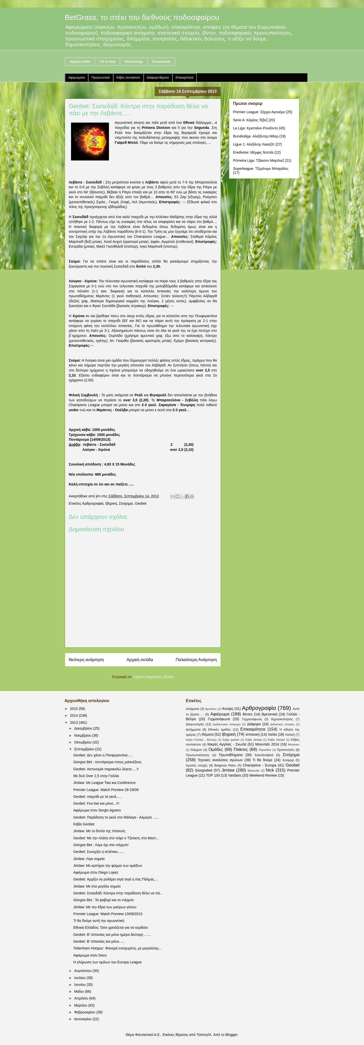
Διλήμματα (193, 729)
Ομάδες (216, 749)
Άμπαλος (211, 708)
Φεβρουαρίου (85, 1012)
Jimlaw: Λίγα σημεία (89, 859)
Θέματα (208, 734)
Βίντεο (248, 714)
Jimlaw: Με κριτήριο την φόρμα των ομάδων (107, 866)
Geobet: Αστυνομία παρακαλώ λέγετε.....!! (106, 769)
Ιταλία (272, 734)
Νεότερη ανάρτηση (86, 659)
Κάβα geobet (231, 739)
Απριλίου (81, 998)
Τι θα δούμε (262, 760)
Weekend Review (263, 775)
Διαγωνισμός (195, 724)
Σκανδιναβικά (264, 755)
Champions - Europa (260, 765)
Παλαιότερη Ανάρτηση (196, 659)
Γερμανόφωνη (252, 719)
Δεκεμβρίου (83, 728)
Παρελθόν (265, 749)
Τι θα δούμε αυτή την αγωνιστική (98, 921)
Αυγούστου (83, 971)
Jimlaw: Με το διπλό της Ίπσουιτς (99, 831)
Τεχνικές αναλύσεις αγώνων (220, 760)
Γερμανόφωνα (219, 719)
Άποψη (227, 709)
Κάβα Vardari (276, 739)
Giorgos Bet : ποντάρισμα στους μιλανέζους (107, 762)
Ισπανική (253, 734)
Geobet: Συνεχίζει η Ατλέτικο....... (99, 852)
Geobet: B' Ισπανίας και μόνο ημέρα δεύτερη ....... (112, 935)
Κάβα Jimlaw (253, 739)
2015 (74, 709)
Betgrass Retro (225, 765)
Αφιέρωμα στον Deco (90, 955)
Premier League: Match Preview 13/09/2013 (107, 914)
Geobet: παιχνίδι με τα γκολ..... (97, 797)
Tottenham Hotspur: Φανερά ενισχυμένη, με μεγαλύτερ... (117, 948)
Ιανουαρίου (83, 1019)
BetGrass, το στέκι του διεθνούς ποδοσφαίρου (142, 17)
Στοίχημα (126, 503)
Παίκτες (241, 749)
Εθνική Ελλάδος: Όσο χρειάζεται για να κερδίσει (110, 927)
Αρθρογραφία (92, 503)
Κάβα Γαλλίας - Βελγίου (201, 739)
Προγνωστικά (100, 77)
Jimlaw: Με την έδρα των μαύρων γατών (104, 907)
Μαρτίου (81, 1005)
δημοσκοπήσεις (282, 719)
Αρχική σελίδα (80, 61)
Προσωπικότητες (198, 755)
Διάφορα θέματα (158, 77)
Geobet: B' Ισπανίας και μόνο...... (99, 941)
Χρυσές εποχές (197, 765)
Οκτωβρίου (83, 742)
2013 (74, 723)
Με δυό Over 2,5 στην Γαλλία (96, 776)
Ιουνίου (80, 985)
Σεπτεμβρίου (84, 749)
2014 (74, 715)
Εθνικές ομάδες (219, 729)
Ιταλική (290, 734)
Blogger (231, 1035)
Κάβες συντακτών (128, 77)
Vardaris (234, 775)
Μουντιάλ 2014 (267, 744)
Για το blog (107, 61)
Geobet (141, 503)
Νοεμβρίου (83, 735)
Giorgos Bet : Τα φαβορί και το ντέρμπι (103, 900)
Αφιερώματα (76, 77)
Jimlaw (227, 770)
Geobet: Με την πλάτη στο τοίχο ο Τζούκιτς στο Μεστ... (116, 838)
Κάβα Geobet (83, 824)
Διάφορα (254, 724)
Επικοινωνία (161, 61)
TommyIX (204, 1035)
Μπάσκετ (294, 744)
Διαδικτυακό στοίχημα (227, 724)
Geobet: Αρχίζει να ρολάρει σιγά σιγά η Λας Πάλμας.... (115, 879)
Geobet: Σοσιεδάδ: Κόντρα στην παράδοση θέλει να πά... (118, 893)
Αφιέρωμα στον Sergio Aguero (97, 810)
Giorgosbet (203, 770)
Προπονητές (285, 750)
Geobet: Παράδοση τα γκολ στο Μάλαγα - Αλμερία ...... (116, 817)
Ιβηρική (111, 503)
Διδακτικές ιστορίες (282, 724)
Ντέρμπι (196, 750)
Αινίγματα (192, 709)
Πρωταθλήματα (231, 755)
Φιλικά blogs (134, 61)
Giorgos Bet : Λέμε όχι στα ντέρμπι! (101, 845)
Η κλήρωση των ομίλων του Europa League (107, 962)
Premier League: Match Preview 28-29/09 (106, 790)
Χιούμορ (288, 760)
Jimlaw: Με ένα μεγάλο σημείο (97, 886)
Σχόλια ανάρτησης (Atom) (153, 677)
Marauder (254, 770)
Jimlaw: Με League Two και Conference (104, 783)
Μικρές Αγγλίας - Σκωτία (227, 744)
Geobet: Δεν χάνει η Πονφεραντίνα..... (102, 755)
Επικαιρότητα (185, 77)
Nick (270, 770)
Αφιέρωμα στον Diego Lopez (95, 872)
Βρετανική (269, 714)
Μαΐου (79, 991)
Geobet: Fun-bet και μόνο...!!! (96, 803)
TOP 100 (213, 775)
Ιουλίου (80, 978)
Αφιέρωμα (219, 714)
